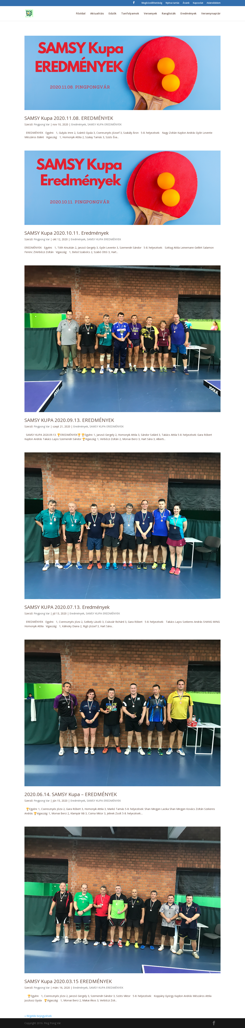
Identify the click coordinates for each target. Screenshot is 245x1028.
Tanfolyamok (130, 13)
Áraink (186, 3)
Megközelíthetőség (152, 3)
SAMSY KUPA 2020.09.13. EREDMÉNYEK (69, 420)
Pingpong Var (42, 124)
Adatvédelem (214, 3)
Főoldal (80, 13)
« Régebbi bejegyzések (38, 1016)
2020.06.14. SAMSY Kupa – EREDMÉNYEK (70, 794)
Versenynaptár (211, 13)
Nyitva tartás (172, 3)
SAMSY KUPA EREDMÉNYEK (104, 124)
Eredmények (188, 13)
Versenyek (150, 13)
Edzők (112, 13)
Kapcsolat (198, 3)
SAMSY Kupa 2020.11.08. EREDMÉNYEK (68, 118)
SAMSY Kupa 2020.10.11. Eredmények (66, 233)
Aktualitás (97, 13)
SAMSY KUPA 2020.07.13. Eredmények (67, 607)
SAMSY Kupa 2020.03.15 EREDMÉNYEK (68, 981)
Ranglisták (169, 13)
